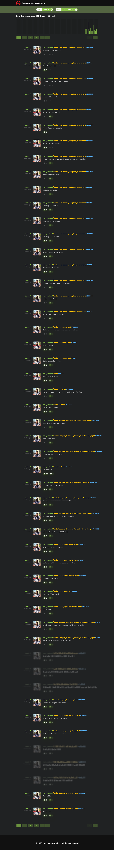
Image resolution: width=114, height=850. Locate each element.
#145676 (89, 141)
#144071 (89, 265)
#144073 (89, 249)
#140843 (68, 467)
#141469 (98, 451)
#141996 (69, 389)
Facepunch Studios (51, 843)
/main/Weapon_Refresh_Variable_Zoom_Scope (72, 420)
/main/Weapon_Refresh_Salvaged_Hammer (71, 482)
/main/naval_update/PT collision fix (67, 607)
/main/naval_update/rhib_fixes (66, 576)
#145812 (89, 110)
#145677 (89, 125)
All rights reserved (70, 843)
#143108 (74, 358)
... (42, 37)
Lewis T (28, 47)
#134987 (83, 715)
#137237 (98, 622)
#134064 (81, 793)
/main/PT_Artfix (59, 389)
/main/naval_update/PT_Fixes (65, 544)
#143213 (74, 343)
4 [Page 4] (36, 37)
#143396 (74, 327)
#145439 (89, 172)
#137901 (81, 544)
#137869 (82, 576)
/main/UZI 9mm (59, 405)
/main (55, 374)
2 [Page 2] (24, 37)
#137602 (73, 591)
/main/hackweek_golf (62, 327)
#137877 (81, 560)
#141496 (95, 420)
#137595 (85, 607)
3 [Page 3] (30, 37)
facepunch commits (30, 3)
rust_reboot (48, 47)
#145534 (89, 156)
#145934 (89, 94)
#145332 (89, 203)
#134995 (81, 700)
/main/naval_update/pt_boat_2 (66, 715)
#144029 (89, 280)
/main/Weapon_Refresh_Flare (65, 700)
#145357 (89, 187)
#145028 (89, 234)
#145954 (89, 78)
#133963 (81, 809)
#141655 (68, 405)
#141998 (61, 374)
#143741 (89, 311)
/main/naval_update (61, 591)
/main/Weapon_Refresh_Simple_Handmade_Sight (74, 436)
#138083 (95, 529)
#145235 (89, 218)
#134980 (83, 731)
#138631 (95, 513)
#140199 (93, 498)
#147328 (89, 63)
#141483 (98, 436)
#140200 (93, 482)
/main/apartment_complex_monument (69, 47)
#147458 (89, 47)
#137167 (98, 638)
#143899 (89, 296)
